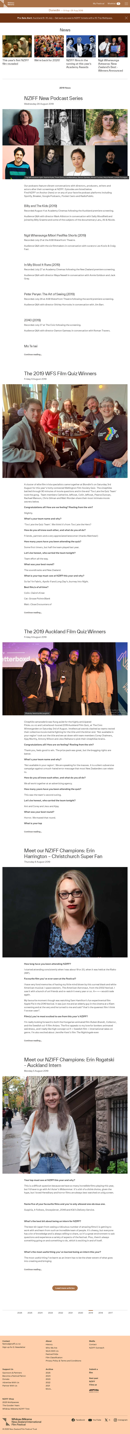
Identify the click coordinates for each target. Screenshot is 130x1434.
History (49, 1344)
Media (92, 1341)
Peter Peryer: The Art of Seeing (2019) (49, 294)
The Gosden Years (11, 1405)
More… (49, 1389)
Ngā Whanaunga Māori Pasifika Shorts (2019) (55, 235)
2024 (48, 1376)
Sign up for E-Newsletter (13, 1347)
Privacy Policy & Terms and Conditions (63, 1360)
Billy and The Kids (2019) (40, 206)
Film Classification (54, 1357)
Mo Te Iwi (30, 346)
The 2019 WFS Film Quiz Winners (60, 373)
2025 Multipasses (10, 1402)
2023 (48, 1379)
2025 (48, 1372)
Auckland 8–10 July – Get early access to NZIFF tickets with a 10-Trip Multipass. (65, 18)
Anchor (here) (46, 192)
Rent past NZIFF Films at (93, 1381)
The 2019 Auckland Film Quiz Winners (65, 631)
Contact (6, 1341)
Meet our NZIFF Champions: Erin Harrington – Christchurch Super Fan (63, 853)
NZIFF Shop (8, 1399)
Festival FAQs (52, 1354)
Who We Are (51, 1348)
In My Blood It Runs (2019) (42, 264)
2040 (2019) (32, 320)
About (49, 1341)
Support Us (7, 1369)
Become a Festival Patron (14, 1376)
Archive (49, 1369)
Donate (5, 1379)
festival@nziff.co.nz (11, 1344)
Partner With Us (9, 1385)
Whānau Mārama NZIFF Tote (15, 1409)
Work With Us (52, 1351)
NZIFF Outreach (96, 1348)
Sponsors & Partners (12, 1372)
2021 (48, 1385)
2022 (48, 1382)
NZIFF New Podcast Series (53, 98)
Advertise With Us (10, 1382)
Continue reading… (33, 354)
